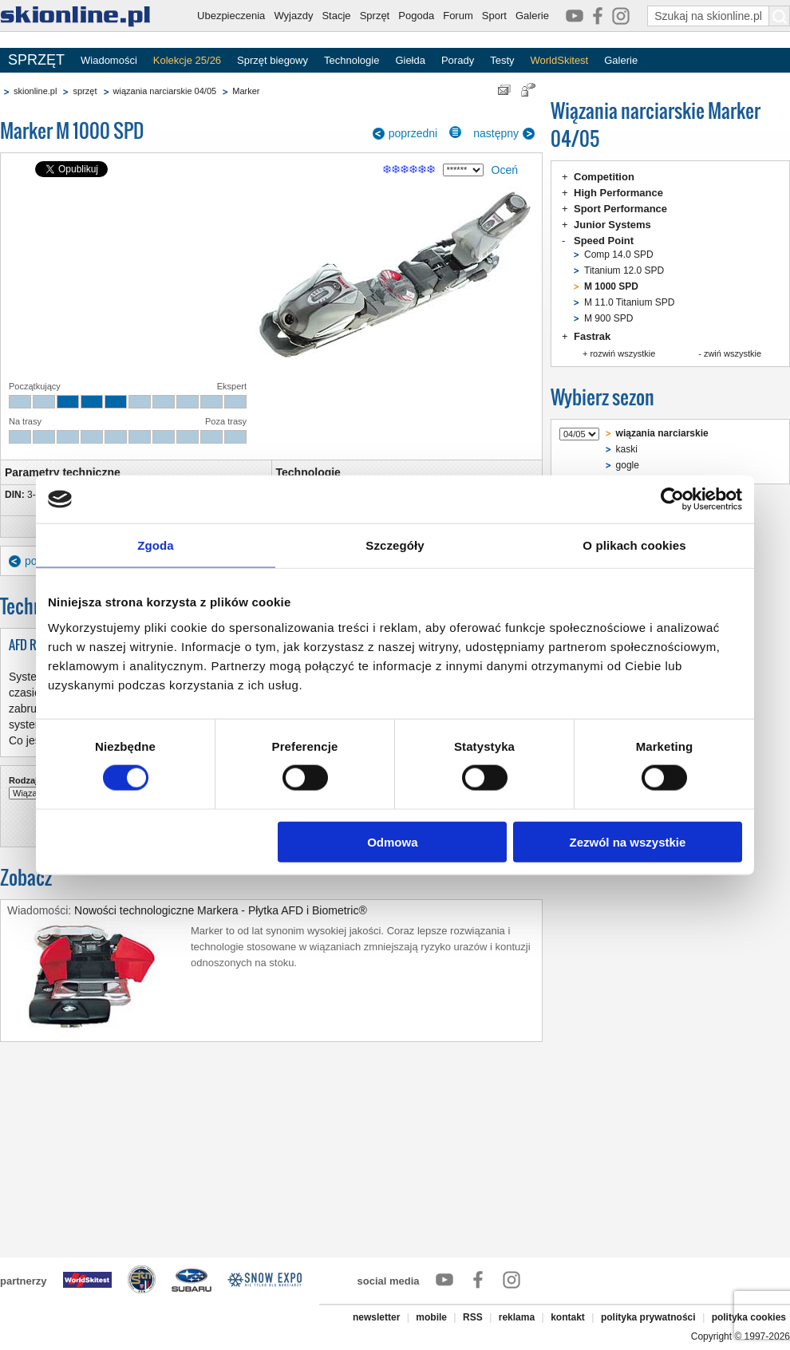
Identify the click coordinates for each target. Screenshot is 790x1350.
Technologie (351, 60)
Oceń (505, 170)
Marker (245, 91)
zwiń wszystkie (732, 353)
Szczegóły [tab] (394, 545)
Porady (457, 60)
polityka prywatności (648, 1317)
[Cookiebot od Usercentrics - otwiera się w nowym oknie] (672, 499)
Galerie (532, 16)
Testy (502, 60)
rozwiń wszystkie (622, 353)
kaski (627, 449)
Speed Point (604, 241)
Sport (494, 16)
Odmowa (392, 841)
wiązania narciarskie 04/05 (165, 91)
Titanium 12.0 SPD (624, 270)
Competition (604, 177)
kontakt (568, 1317)
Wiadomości (109, 60)
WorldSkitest (560, 60)
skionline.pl (35, 91)
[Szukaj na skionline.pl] (779, 16)
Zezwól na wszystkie (628, 841)
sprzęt (85, 91)
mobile (431, 1317)
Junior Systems (612, 225)
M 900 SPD (608, 318)
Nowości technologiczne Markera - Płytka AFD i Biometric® (220, 910)
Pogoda (416, 16)
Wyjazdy (293, 16)
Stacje (336, 16)
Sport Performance (620, 209)
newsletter (376, 1317)
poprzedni (413, 133)
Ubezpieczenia (231, 16)
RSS (473, 1317)
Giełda (410, 60)
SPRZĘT (36, 60)
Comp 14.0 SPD (619, 254)
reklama (517, 1317)
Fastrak (592, 336)
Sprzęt (375, 16)
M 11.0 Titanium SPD (629, 302)
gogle (627, 465)
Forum (458, 16)
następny (496, 133)
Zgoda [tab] (155, 545)
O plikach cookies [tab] (634, 545)
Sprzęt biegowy (272, 60)
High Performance (618, 193)
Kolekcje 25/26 (187, 60)
